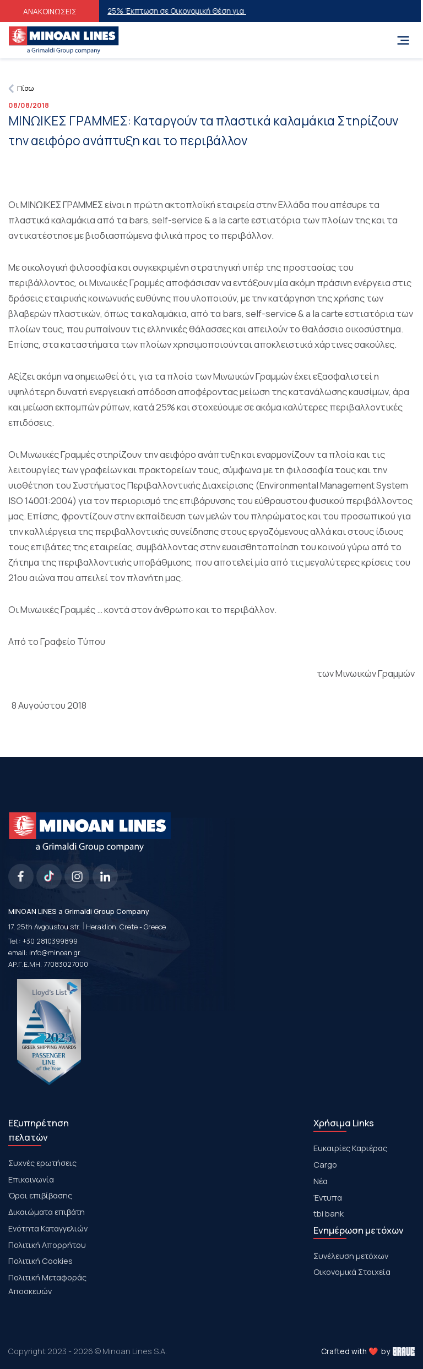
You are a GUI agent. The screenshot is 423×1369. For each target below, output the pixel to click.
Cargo (325, 1164)
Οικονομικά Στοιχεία (352, 1271)
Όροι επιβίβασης (40, 1195)
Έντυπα (327, 1197)
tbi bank (328, 1213)
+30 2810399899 (50, 941)
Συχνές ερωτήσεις (42, 1162)
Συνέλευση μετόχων (350, 1255)
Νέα (320, 1180)
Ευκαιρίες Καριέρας (350, 1147)
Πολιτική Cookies (40, 1260)
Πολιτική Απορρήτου (47, 1244)
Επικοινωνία (31, 1179)
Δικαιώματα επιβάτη (46, 1211)
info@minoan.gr (54, 952)
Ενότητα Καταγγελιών (48, 1228)
